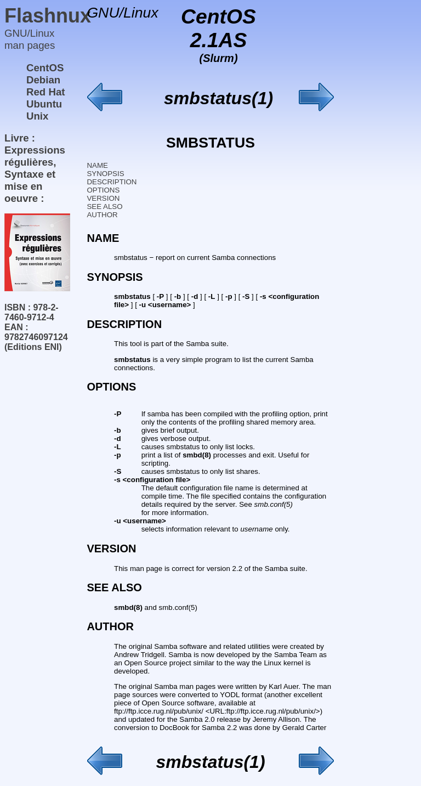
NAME (97, 165)
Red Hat (45, 92)
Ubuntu (44, 104)
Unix (37, 116)
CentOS (45, 67)
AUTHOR (102, 215)
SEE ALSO (104, 206)
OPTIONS (103, 190)
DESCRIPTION (111, 182)
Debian (43, 80)
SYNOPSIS (105, 173)
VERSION (103, 198)
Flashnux (47, 15)
